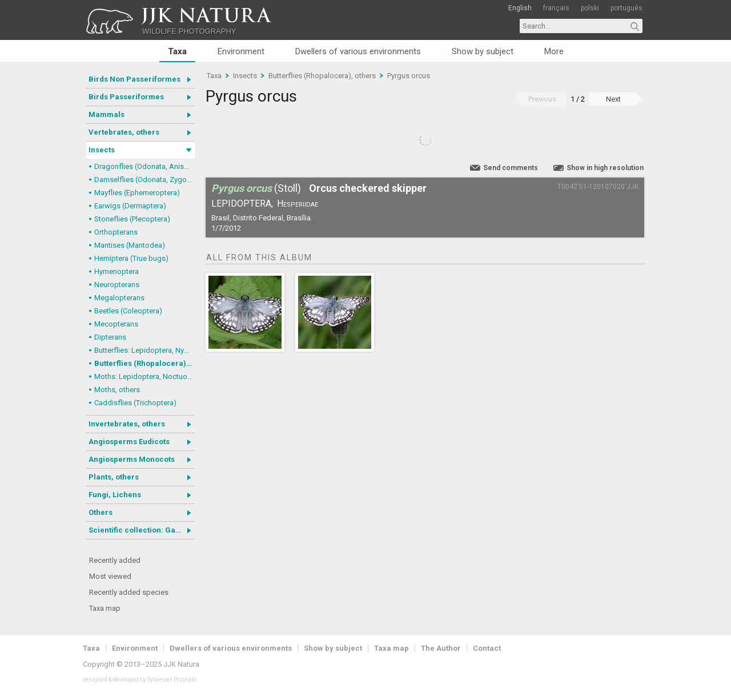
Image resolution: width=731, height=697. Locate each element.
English (520, 8)
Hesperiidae (297, 203)
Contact (487, 648)
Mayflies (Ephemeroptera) (137, 192)
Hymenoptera (116, 271)
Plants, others (114, 477)
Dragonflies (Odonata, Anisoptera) (144, 166)
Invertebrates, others (127, 424)
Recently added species (128, 592)
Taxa (177, 51)
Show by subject (482, 51)
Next (613, 99)
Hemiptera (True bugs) (131, 258)
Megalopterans (119, 297)
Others (101, 512)
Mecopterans (116, 324)
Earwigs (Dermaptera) (130, 206)
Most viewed (110, 576)
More (554, 51)
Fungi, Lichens (115, 494)
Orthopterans (116, 232)
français (556, 8)
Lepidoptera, (242, 203)
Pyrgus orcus (408, 75)
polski (590, 8)
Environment (241, 51)
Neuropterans (116, 284)
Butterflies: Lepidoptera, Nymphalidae (144, 350)
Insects (102, 150)
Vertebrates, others (124, 132)
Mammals (106, 114)
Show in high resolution (605, 167)
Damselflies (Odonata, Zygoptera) (144, 179)
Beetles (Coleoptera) (128, 311)
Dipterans (110, 337)
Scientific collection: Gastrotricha (142, 530)
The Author (441, 648)
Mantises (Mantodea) (129, 245)
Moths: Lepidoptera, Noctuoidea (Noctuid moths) (144, 376)
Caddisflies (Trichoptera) (135, 402)
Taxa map (105, 608)
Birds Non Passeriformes (134, 79)
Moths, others (117, 389)
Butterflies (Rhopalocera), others (144, 363)
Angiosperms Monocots (132, 459)
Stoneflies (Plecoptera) (132, 219)
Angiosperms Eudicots (129, 441)
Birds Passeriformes (126, 96)
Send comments (510, 167)
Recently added (114, 560)
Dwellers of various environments (358, 51)
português (626, 8)
